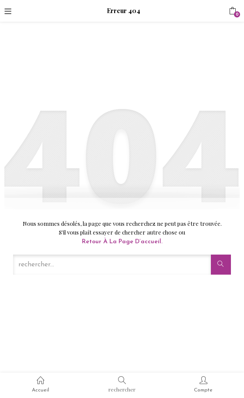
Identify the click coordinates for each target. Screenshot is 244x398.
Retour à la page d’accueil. (122, 241)
